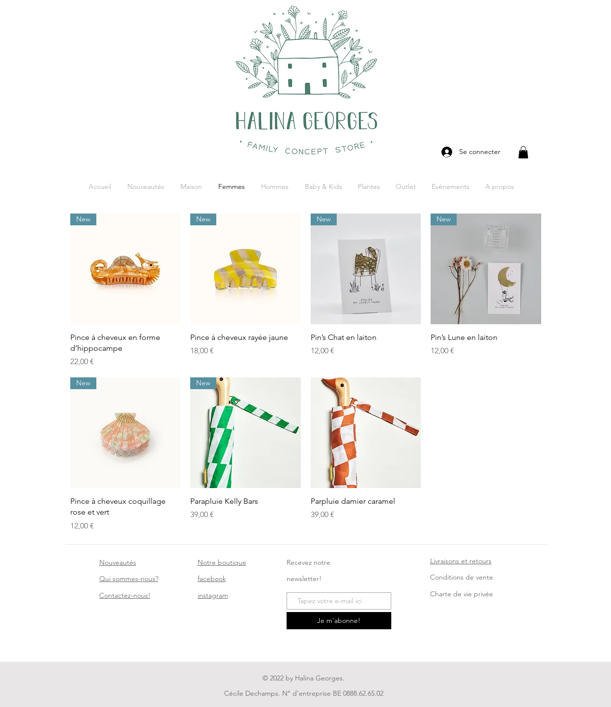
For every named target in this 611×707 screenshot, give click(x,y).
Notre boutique (222, 562)
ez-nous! (124, 595)
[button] (523, 152)
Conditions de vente (461, 577)
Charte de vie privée (461, 593)
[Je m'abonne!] (339, 620)
